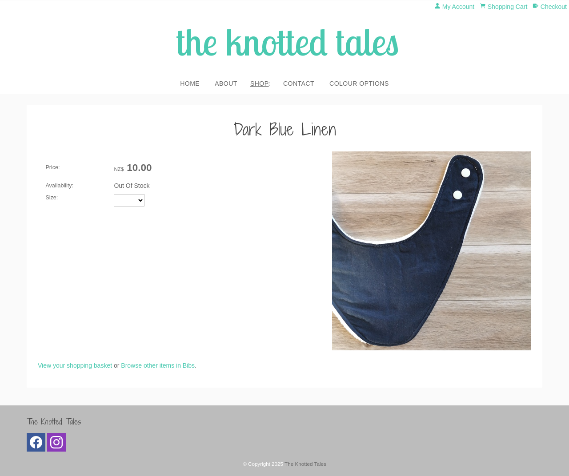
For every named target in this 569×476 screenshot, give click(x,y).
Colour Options (359, 83)
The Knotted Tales (305, 464)
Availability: (59, 185)
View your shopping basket (75, 365)
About (226, 83)
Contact (298, 83)
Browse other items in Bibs (158, 365)
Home (190, 83)
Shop (259, 83)
